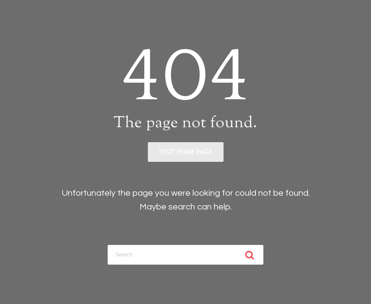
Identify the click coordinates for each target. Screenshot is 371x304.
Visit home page (185, 152)
